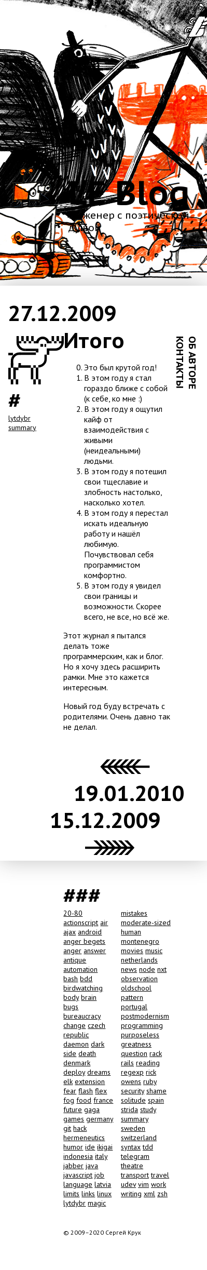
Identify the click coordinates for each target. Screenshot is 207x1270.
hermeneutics (84, 1137)
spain (156, 1100)
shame (156, 1090)
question (134, 1053)
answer (95, 950)
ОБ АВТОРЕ (192, 362)
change (74, 1025)
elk (68, 1081)
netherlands (139, 960)
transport (135, 1175)
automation (80, 969)
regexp (132, 1072)
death (87, 1053)
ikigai (105, 1147)
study (148, 1109)
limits (71, 1193)
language (77, 1184)
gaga (92, 1109)
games (73, 1119)
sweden (133, 1128)
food (83, 1100)
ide (90, 1147)
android (90, 932)
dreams (99, 1072)
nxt (162, 969)
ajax (69, 932)
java (92, 1165)
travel (160, 1175)
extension (90, 1081)
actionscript (80, 922)
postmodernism (145, 1016)
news (129, 969)
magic (97, 1203)
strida (129, 1109)
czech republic (84, 1030)
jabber (73, 1165)
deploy (74, 1072)
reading (148, 1062)
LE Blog (129, 192)
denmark (76, 1062)
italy (101, 1156)
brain (88, 997)
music (153, 950)
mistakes (134, 913)
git (67, 1128)
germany (99, 1119)
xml (149, 1193)
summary (22, 427)
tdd (148, 1147)
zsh (162, 1193)
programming (142, 1025)
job (99, 1175)
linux (104, 1193)
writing (131, 1193)
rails (127, 1062)
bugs (70, 1006)
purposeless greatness (140, 1039)
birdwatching (83, 988)
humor (73, 1147)
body (71, 997)
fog (68, 1100)
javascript (77, 1175)
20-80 (72, 913)
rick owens (138, 1076)
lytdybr (19, 418)
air (104, 922)
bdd (86, 978)
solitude (133, 1100)
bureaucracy (82, 1016)
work (158, 1184)
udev (128, 1184)
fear (69, 1090)
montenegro (140, 941)
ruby (150, 1081)
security (132, 1090)
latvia (102, 1184)
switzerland (139, 1137)
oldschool (136, 988)
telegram (135, 1156)
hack (80, 1128)
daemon (76, 1044)
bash (70, 978)
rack (155, 1053)
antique (74, 960)
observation (139, 978)
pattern (132, 997)
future (72, 1109)
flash (85, 1090)
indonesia (78, 1156)
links (88, 1193)
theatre (132, 1165)
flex (101, 1090)
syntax (131, 1147)
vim (143, 1184)
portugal (134, 1006)
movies (132, 950)
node (147, 969)
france (103, 1100)
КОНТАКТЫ (180, 362)
